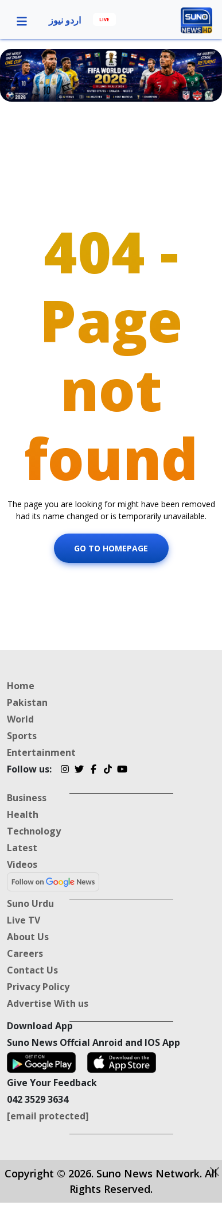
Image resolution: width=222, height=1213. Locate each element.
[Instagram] (64, 770)
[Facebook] (93, 770)
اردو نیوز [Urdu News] (65, 20)
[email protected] (48, 1116)
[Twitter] (79, 770)
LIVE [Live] (104, 19)
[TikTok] (107, 770)
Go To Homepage (111, 548)
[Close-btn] (214, 1172)
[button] (22, 20)
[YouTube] (122, 770)
